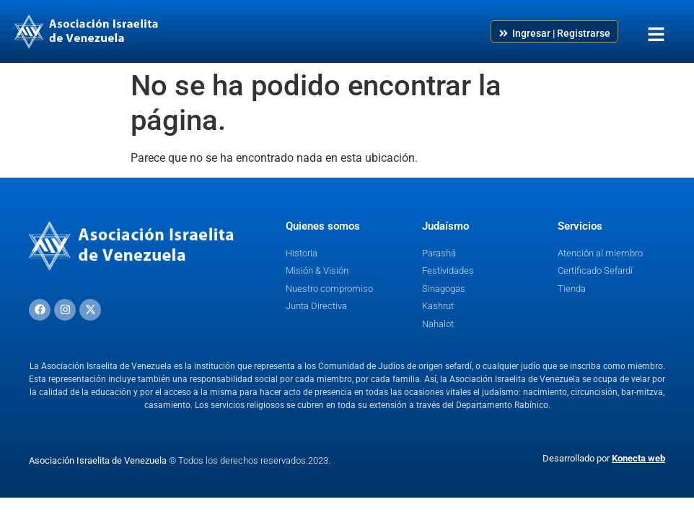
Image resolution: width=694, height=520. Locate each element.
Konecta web (638, 458)
